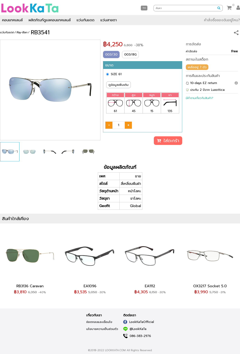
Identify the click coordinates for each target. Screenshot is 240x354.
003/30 (111, 54)
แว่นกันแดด (85, 20)
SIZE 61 (116, 74)
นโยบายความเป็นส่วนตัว (102, 329)
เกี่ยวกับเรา (94, 315)
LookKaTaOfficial (138, 322)
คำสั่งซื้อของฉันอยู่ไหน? (222, 20)
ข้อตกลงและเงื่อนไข (99, 322)
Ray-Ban (21, 32)
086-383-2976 (137, 336)
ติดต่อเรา (129, 315)
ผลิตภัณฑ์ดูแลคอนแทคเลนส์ (50, 20)
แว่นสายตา (108, 20)
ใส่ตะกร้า (168, 140)
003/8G (130, 54)
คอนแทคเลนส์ (12, 20)
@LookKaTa (134, 329)
